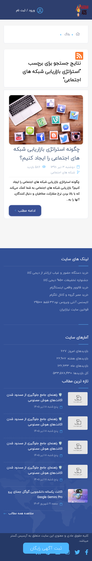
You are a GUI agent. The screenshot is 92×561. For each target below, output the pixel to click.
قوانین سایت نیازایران (74, 309)
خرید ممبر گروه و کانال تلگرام (69, 294)
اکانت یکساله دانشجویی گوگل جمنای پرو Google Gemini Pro (35, 494)
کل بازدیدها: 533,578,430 (70, 373)
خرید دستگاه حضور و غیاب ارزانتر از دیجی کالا (57, 272)
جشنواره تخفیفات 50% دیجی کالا (65, 280)
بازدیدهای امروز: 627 (74, 351)
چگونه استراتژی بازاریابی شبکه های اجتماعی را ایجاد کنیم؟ (46, 153)
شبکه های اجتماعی (63, 172)
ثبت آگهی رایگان (46, 548)
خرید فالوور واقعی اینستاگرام (69, 287)
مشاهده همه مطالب (19, 513)
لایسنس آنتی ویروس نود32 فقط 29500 (61, 302)
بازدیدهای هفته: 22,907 (72, 358)
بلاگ (67, 34)
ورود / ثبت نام (25, 10)
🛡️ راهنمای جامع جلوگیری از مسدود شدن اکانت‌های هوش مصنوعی (34, 397)
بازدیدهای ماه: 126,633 (72, 365)
